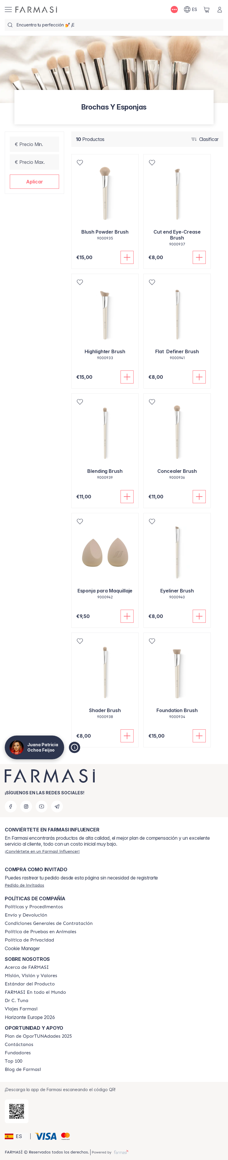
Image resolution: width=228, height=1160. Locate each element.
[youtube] (42, 806)
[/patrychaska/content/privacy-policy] (29, 940)
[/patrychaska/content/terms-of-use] (49, 923)
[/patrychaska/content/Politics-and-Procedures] (34, 907)
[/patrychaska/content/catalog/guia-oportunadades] (38, 1036)
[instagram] (26, 806)
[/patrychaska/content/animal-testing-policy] (40, 932)
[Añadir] (127, 257)
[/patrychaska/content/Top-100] (13, 1061)
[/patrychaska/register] (42, 851)
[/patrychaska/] (36, 9)
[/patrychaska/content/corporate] (35, 992)
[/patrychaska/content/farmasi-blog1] (23, 1069)
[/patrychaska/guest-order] (24, 885)
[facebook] (11, 806)
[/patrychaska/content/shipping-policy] (26, 915)
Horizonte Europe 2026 (30, 1017)
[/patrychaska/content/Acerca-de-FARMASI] (27, 967)
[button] (34, 182)
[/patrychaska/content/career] (21, 1009)
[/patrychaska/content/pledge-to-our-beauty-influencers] (16, 1001)
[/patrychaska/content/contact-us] (19, 1045)
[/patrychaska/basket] (206, 9)
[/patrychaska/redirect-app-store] (16, 1111)
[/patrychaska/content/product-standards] (30, 984)
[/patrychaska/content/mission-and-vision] (31, 976)
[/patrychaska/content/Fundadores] (18, 1053)
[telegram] (57, 806)
